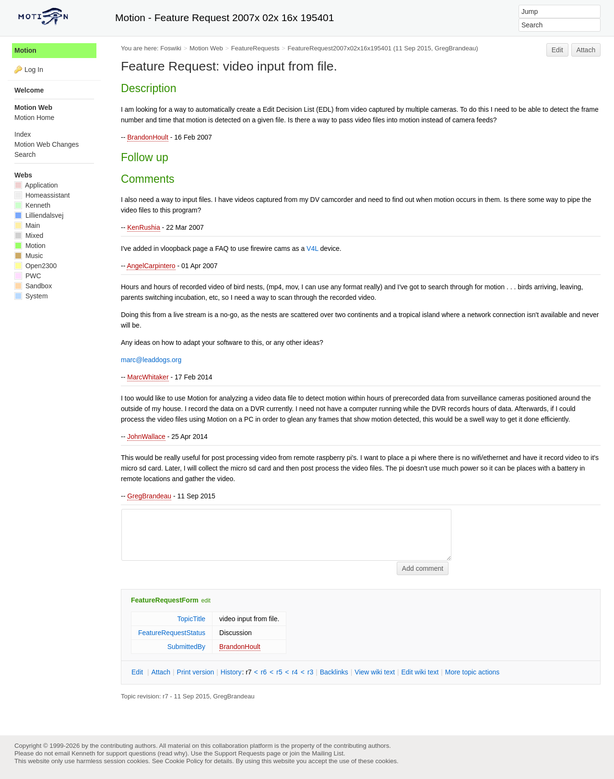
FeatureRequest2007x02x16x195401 (340, 48)
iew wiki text (374, 672)
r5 (279, 672)
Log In (33, 69)
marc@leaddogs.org (151, 360)
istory (231, 672)
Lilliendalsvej (38, 215)
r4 (294, 672)
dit (138, 672)
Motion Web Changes (46, 144)
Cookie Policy (184, 761)
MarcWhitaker (147, 377)
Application (36, 185)
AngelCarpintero (151, 266)
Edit (557, 50)
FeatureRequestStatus (171, 633)
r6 (264, 672)
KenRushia (143, 227)
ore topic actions (472, 672)
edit (206, 600)
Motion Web (206, 48)
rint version (195, 672)
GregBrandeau (149, 496)
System (31, 296)
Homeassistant (42, 195)
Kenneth (32, 205)
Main (27, 225)
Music (28, 256)
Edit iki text (420, 672)
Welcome (29, 90)
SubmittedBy (186, 646)
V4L (312, 248)
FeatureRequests (255, 48)
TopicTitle (191, 619)
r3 (310, 672)
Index (22, 134)
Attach (586, 50)
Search (24, 154)
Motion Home (34, 117)
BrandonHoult (147, 137)
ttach (160, 672)
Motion (25, 50)
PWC (27, 276)
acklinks (334, 672)
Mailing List (327, 753)
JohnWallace (146, 436)
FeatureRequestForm (165, 600)
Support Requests (239, 753)
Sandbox (33, 286)
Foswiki (170, 48)
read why (172, 753)
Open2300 (35, 266)
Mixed (28, 235)
